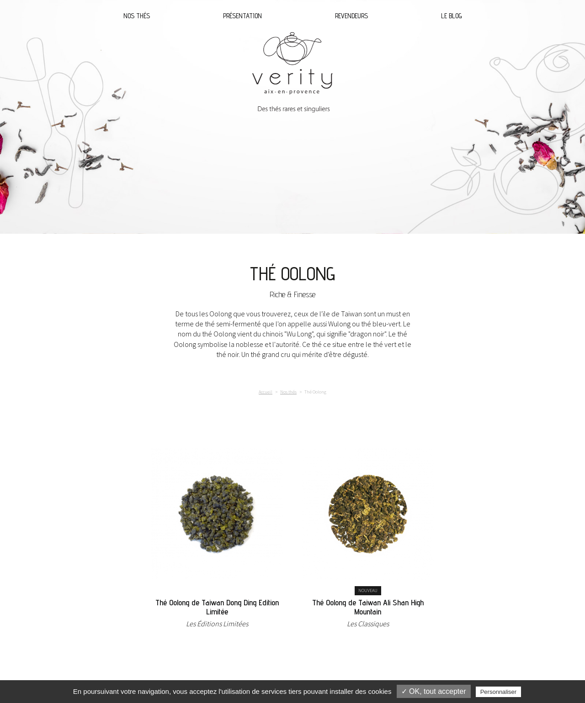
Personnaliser (498, 691)
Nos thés (136, 16)
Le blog (451, 16)
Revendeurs (351, 16)
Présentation (242, 16)
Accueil (265, 392)
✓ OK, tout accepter (433, 691)
